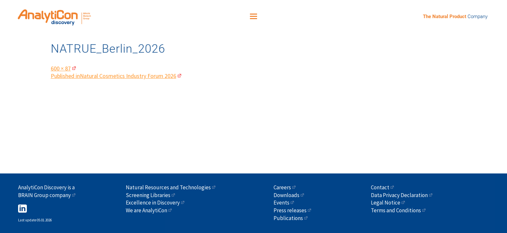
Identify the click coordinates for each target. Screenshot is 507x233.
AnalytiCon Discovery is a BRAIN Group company (46, 191)
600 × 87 (61, 67)
